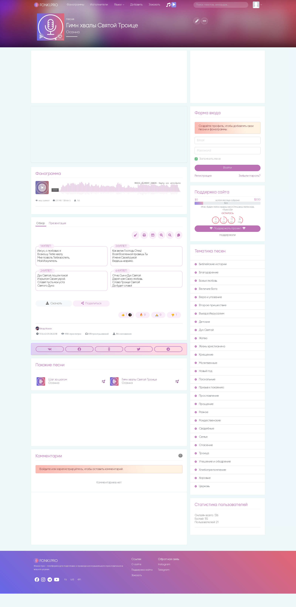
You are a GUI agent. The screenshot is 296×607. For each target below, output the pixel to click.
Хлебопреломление (210, 469)
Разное (201, 412)
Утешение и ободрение (213, 461)
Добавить (136, 4)
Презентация (57, 223)
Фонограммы (75, 4)
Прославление (207, 395)
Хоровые (203, 478)
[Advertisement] (109, 76)
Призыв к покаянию (209, 387)
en (79, 579)
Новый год (203, 371)
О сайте (136, 564)
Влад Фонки (43, 328)
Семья (201, 436)
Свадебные (204, 428)
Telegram (163, 570)
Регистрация (203, 175)
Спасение (204, 445)
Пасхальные (205, 379)
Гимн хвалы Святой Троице (139, 379)
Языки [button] (118, 4)
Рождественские (208, 420)
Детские (202, 321)
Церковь (202, 486)
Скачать (54, 303)
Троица (202, 453)
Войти (227, 167)
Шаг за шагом (57, 379)
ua (72, 579)
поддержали (227, 235)
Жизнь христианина (210, 346)
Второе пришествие (211, 305)
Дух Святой (204, 330)
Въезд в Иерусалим (209, 313)
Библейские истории (211, 264)
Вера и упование (208, 297)
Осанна (72, 32)
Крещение (204, 354)
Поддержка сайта (142, 570)
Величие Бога (206, 288)
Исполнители (99, 4)
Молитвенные (206, 363)
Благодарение (206, 272)
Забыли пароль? (250, 175)
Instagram (164, 564)
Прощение (204, 404)
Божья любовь (206, 280)
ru (65, 579)
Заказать (154, 4)
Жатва (201, 338)
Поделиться (91, 303)
